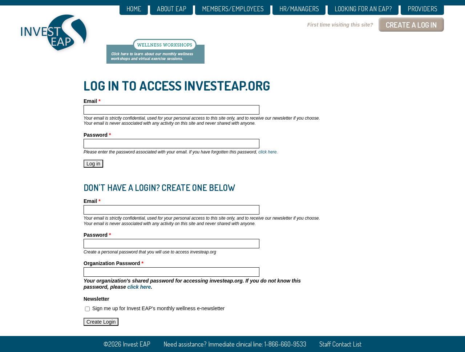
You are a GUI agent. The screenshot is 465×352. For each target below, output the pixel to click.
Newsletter (96, 299)
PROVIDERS (422, 9)
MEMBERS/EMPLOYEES (233, 9)
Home (133, 9)
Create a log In (411, 24)
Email (92, 101)
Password (97, 135)
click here (139, 287)
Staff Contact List (340, 344)
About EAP (171, 9)
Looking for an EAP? (363, 9)
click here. (268, 152)
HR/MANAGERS (299, 9)
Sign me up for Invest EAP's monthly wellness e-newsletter (158, 308)
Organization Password (113, 263)
